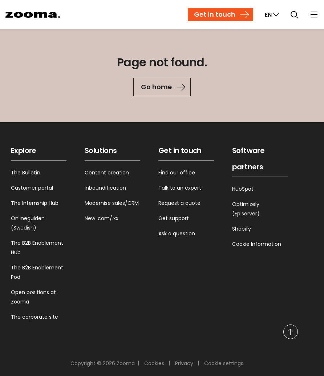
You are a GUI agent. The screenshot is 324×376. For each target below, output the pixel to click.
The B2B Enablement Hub (37, 247)
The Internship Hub (34, 203)
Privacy (184, 363)
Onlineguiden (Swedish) (28, 223)
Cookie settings (223, 363)
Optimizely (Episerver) (246, 209)
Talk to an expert (179, 187)
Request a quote (179, 203)
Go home (156, 86)
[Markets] (271, 14)
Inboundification (105, 187)
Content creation (107, 172)
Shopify (241, 228)
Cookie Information (256, 244)
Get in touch (214, 14)
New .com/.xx (101, 218)
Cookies (154, 363)
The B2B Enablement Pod (37, 272)
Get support (173, 218)
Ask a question (176, 233)
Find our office (176, 172)
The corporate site (34, 317)
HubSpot (243, 189)
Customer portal (32, 187)
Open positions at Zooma (33, 297)
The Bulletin (25, 172)
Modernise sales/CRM (112, 203)
